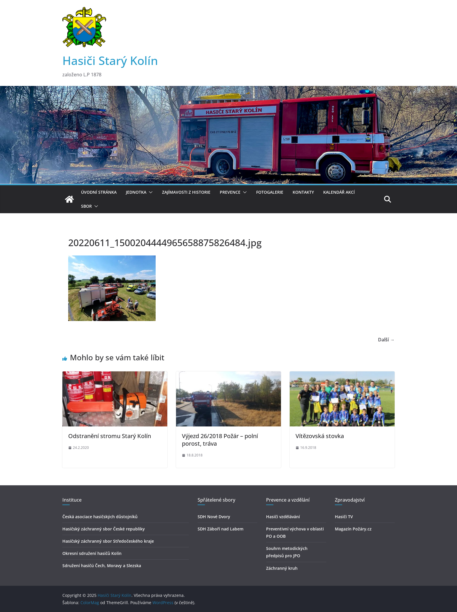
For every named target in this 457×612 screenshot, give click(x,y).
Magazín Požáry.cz (353, 529)
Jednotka (136, 192)
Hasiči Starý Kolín (110, 60)
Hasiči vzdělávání (283, 516)
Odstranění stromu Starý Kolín (109, 436)
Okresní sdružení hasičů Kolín (92, 553)
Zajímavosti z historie (186, 192)
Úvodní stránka (99, 192)
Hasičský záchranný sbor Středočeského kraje (108, 541)
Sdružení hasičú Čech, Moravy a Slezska (101, 565)
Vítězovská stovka (320, 436)
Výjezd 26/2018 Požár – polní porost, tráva (220, 439)
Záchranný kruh (282, 568)
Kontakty (303, 192)
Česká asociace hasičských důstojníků (100, 516)
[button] (149, 192)
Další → (386, 339)
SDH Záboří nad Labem (220, 529)
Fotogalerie (269, 192)
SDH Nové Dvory (214, 516)
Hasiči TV (344, 516)
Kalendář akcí (339, 192)
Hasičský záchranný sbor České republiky (103, 529)
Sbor (86, 206)
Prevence (230, 192)
